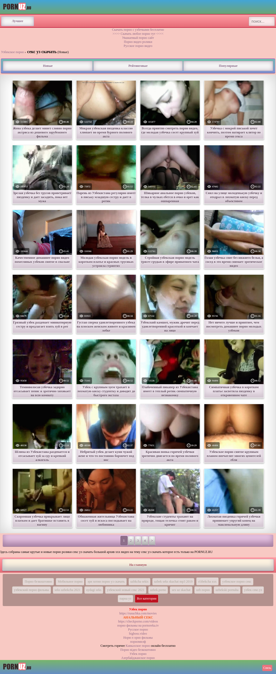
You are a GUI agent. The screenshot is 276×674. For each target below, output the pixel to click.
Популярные (228, 66)
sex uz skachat (181, 590)
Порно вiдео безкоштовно (138, 650)
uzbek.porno (158, 590)
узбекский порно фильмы (31, 590)
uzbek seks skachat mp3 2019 (173, 581)
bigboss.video (138, 633)
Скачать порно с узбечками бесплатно (138, 30)
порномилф (138, 642)
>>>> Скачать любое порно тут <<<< (137, 34)
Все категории (147, 598)
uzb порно (203, 590)
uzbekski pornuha (227, 590)
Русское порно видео (138, 46)
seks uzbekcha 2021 (68, 590)
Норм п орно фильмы (138, 637)
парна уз (125, 598)
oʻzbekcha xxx (207, 581)
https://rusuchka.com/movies (138, 613)
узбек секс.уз (253, 590)
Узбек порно (137, 654)
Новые (48, 66)
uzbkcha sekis (139, 581)
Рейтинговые (137, 66)
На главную (138, 565)
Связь (267, 668)
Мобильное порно (70, 581)
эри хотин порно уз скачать (106, 581)
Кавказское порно (138, 646)
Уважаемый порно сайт (138, 38)
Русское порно (138, 629)
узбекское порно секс (236, 581)
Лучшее (17, 21)
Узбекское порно (12, 52)
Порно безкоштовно (38, 581)
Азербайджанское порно (138, 658)
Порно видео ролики (138, 42)
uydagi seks (93, 590)
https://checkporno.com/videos (138, 621)
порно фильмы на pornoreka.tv (138, 625)
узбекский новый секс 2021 (125, 590)
